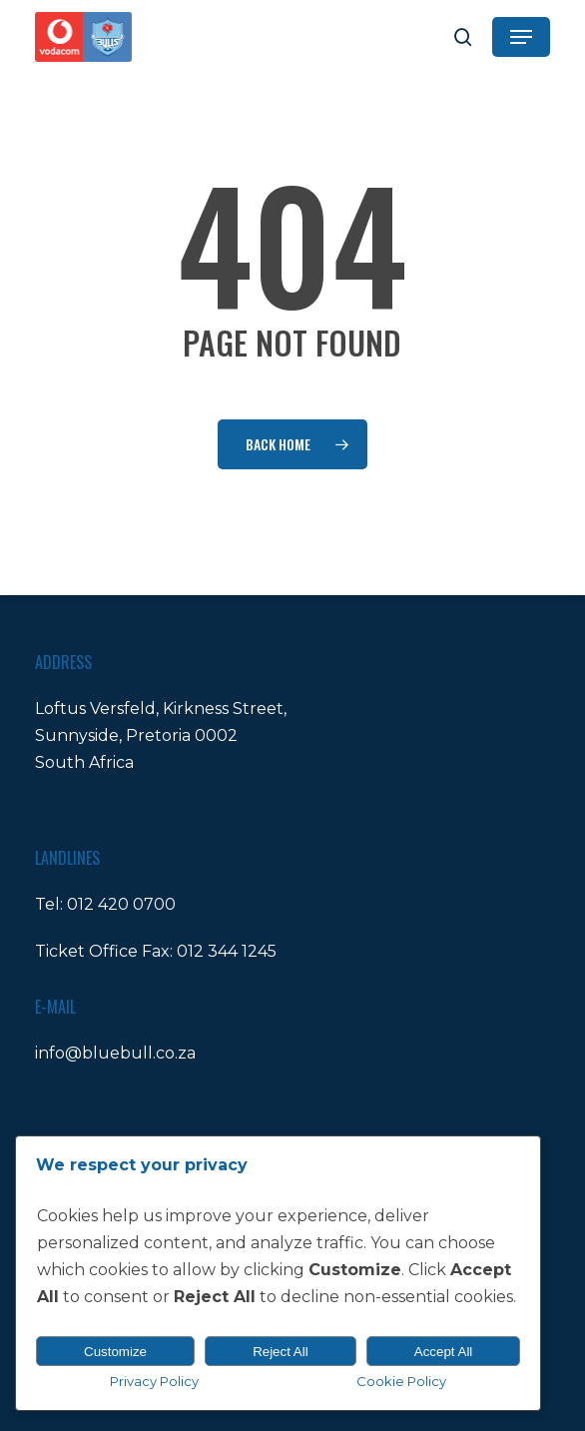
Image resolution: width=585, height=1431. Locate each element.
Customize (115, 1351)
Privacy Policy (154, 1381)
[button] (521, 37)
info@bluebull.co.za (115, 1053)
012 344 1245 (227, 951)
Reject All (280, 1351)
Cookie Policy (401, 1381)
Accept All (443, 1351)
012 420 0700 (121, 904)
